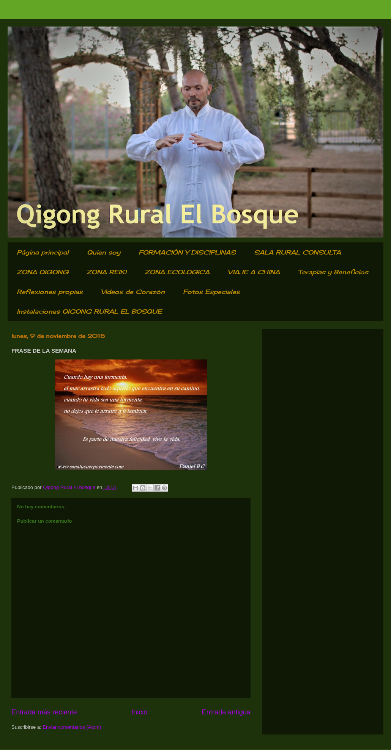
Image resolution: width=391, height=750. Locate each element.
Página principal (43, 252)
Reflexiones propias (50, 291)
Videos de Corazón (133, 291)
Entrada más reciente (44, 712)
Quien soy (103, 252)
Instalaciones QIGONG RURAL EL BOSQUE (89, 311)
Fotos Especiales (211, 291)
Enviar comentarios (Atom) (72, 727)
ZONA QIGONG (42, 272)
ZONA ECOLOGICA (177, 272)
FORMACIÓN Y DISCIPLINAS (187, 252)
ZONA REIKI (106, 272)
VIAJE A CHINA (254, 272)
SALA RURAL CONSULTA (297, 252)
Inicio (139, 712)
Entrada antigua (226, 712)
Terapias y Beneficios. (333, 272)
